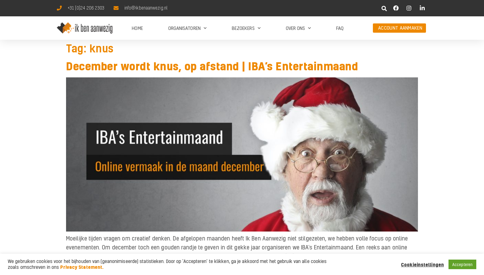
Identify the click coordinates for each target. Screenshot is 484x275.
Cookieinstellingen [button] (422, 264)
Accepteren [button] (462, 264)
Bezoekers (246, 28)
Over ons (298, 28)
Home (137, 28)
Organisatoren (187, 28)
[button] (384, 8)
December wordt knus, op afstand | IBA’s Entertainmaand (212, 66)
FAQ (340, 28)
